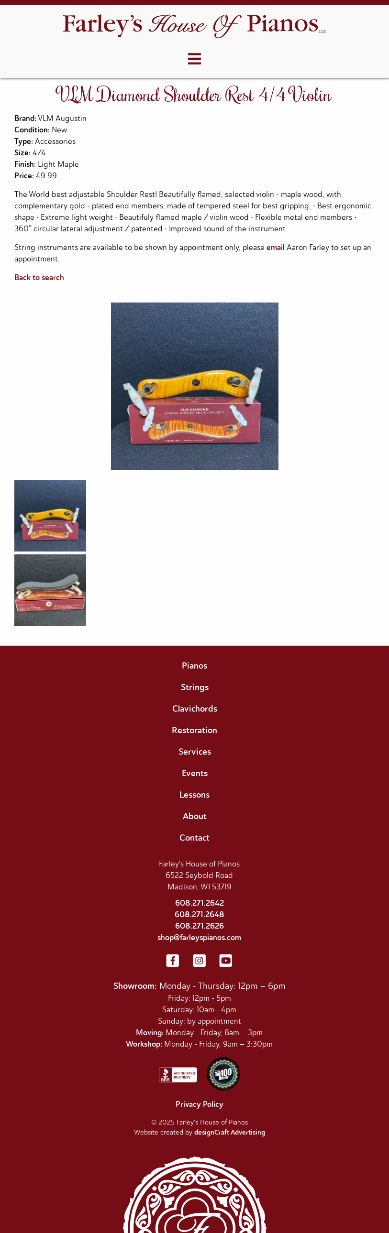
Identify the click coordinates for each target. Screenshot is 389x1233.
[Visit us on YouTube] (225, 962)
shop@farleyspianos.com (199, 937)
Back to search (39, 277)
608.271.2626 (199, 926)
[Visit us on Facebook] (173, 962)
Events (195, 773)
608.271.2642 (199, 903)
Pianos (194, 665)
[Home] (194, 27)
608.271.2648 (199, 914)
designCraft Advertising (229, 1132)
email (276, 247)
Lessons (194, 794)
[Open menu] (194, 59)
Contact (194, 838)
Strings (195, 687)
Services (194, 751)
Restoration (194, 730)
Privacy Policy (199, 1104)
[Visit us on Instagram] (199, 962)
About (195, 816)
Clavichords (194, 708)
